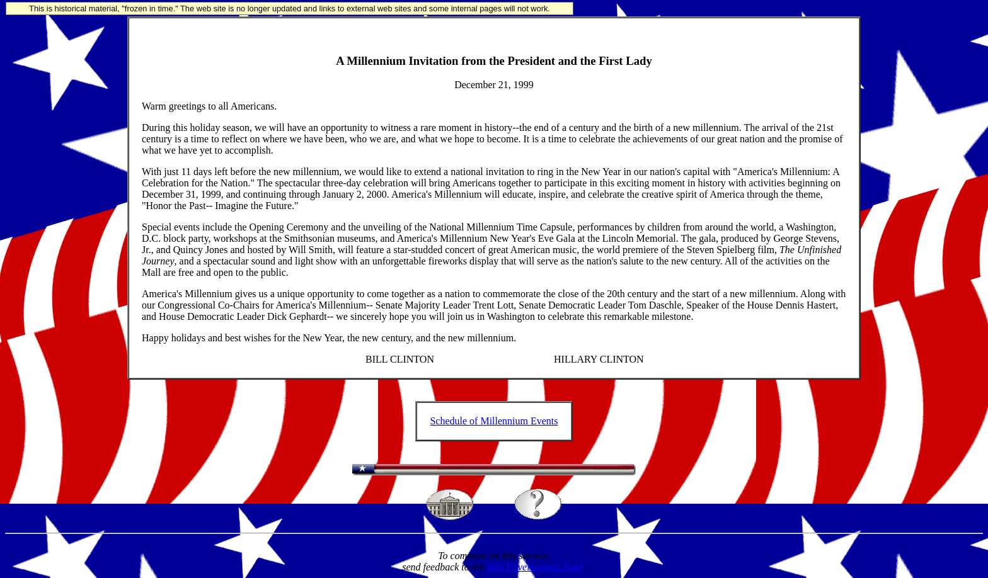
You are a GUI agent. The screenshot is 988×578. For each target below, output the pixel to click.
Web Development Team (534, 567)
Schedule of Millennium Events (494, 421)
